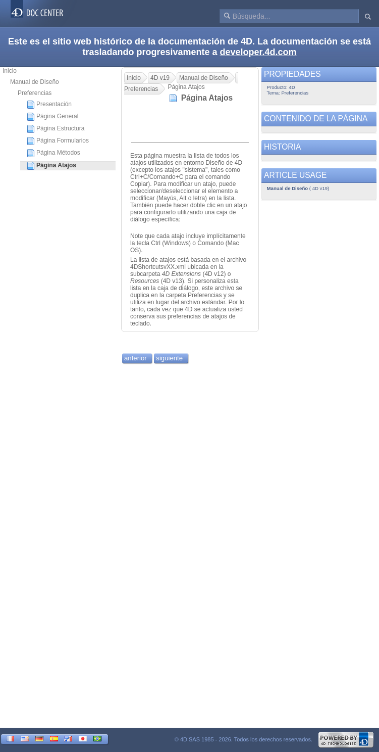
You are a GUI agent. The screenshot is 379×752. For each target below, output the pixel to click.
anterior (135, 358)
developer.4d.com (258, 52)
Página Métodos (53, 153)
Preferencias (34, 93)
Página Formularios (58, 141)
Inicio (10, 70)
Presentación (49, 105)
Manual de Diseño (34, 81)
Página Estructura (55, 129)
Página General (52, 117)
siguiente (169, 358)
